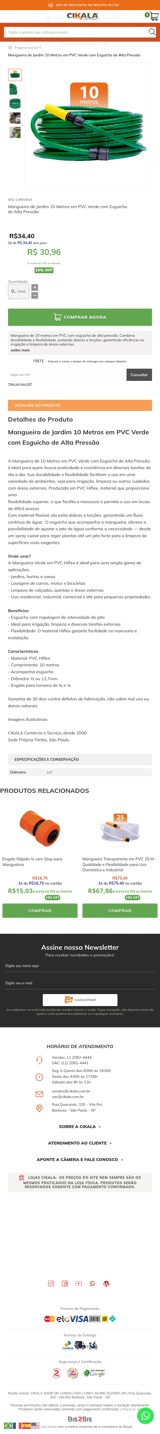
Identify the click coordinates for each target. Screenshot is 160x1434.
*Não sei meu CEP (20, 384)
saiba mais (20, 350)
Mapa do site (132, 1409)
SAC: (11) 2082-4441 (70, 1063)
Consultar (139, 374)
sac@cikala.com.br (68, 1096)
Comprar (40, 910)
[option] (15, 75)
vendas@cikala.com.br (71, 1091)
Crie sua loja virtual (42, 1427)
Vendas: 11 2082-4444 (71, 1057)
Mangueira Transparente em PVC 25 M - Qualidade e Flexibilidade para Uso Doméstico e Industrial (119, 864)
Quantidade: (18, 282)
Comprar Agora (85, 317)
